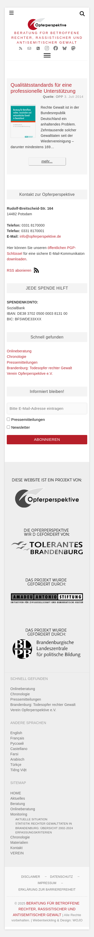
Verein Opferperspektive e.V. (30, 373)
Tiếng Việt (18, 770)
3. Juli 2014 (73, 97)
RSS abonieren (23, 270)
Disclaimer (30, 877)
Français (17, 738)
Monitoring (18, 814)
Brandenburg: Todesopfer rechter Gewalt (39, 368)
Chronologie (16, 357)
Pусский (17, 743)
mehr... (46, 161)
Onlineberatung (19, 351)
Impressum (47, 883)
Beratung (17, 804)
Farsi (14, 754)
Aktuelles (17, 798)
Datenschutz (61, 877)
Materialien (19, 842)
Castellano (18, 749)
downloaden (16, 259)
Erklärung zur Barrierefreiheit (46, 889)
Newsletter (20, 427)
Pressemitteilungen (22, 362)
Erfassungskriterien (33, 832)
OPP (59, 97)
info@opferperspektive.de (40, 236)
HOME (15, 793)
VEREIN (17, 853)
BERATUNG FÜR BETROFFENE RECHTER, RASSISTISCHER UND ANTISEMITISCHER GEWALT (47, 37)
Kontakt (16, 848)
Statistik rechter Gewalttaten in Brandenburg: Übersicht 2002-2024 (44, 826)
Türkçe (15, 765)
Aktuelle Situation (31, 819)
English (16, 733)
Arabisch (17, 759)
